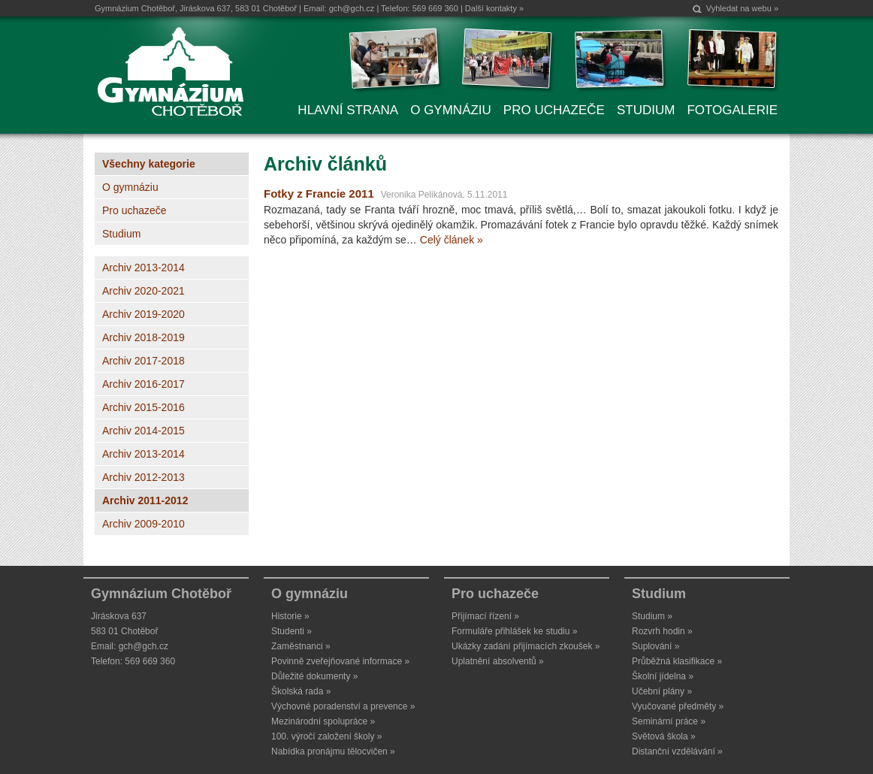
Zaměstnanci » (301, 646)
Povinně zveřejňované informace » (340, 661)
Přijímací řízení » (485, 616)
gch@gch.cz (352, 8)
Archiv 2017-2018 (143, 361)
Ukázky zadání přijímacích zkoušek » (526, 646)
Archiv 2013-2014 (143, 268)
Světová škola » (664, 736)
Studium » (652, 616)
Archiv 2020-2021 (143, 291)
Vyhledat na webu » (742, 8)
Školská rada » (301, 691)
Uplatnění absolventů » (498, 661)
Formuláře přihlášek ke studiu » (514, 631)
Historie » (290, 616)
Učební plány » (662, 691)
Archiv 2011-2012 (145, 500)
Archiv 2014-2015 (143, 431)
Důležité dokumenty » (314, 676)
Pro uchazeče (134, 210)
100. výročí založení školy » (326, 736)
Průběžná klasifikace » (677, 661)
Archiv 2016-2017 (143, 384)
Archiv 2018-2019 (143, 337)
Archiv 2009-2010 (143, 524)
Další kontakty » (494, 8)
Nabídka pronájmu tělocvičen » (333, 751)
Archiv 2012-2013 (143, 477)
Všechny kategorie (148, 164)
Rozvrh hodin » (662, 631)
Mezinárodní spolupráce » (323, 721)
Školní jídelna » (662, 676)
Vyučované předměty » (677, 706)
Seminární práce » (668, 721)
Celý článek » (451, 240)
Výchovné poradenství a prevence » (343, 706)
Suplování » (655, 646)
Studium (121, 234)
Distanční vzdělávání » (677, 751)
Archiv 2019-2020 (143, 314)
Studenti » (291, 631)
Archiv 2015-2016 (143, 407)
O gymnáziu (130, 187)
